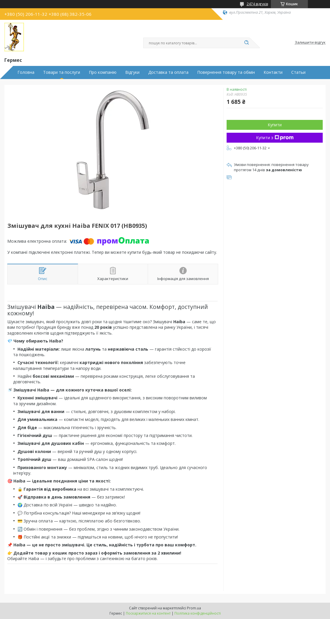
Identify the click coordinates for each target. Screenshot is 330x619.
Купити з (275, 137)
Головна (25, 72)
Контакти (273, 72)
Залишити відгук (310, 43)
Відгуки (132, 72)
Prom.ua (194, 608)
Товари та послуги (61, 72)
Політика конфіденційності (197, 613)
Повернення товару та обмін (226, 72)
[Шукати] (247, 43)
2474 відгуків (257, 3)
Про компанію (103, 72)
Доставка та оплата (168, 72)
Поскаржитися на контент (148, 613)
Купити (275, 124)
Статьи (298, 72)
